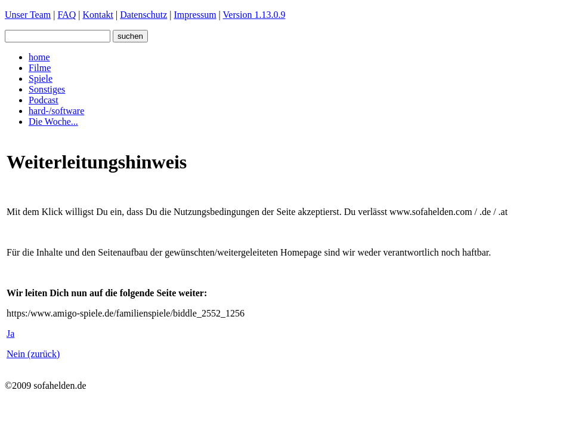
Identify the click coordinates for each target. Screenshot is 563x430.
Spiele (40, 78)
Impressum (195, 15)
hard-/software (56, 111)
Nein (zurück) (33, 354)
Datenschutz (143, 15)
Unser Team (28, 15)
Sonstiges (47, 89)
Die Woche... (53, 121)
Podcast (43, 100)
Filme (40, 68)
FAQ (66, 15)
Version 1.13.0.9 (254, 15)
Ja (10, 333)
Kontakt (97, 15)
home (39, 57)
